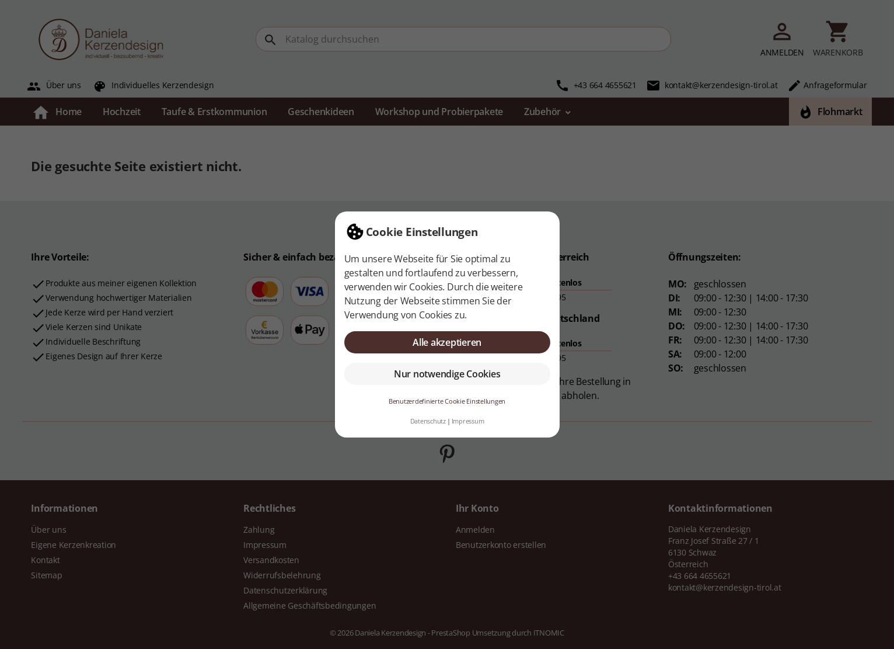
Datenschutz (428, 421)
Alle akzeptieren (447, 342)
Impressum (468, 421)
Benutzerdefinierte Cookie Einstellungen (447, 401)
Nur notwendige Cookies (447, 373)
